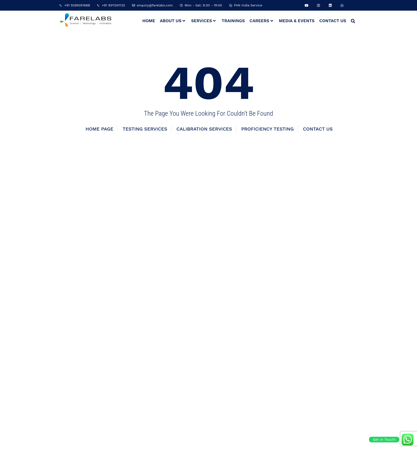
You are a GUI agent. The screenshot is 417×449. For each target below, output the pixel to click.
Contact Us (332, 20)
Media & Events (297, 20)
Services (203, 20)
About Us (172, 20)
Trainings (233, 20)
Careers (261, 20)
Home (148, 20)
